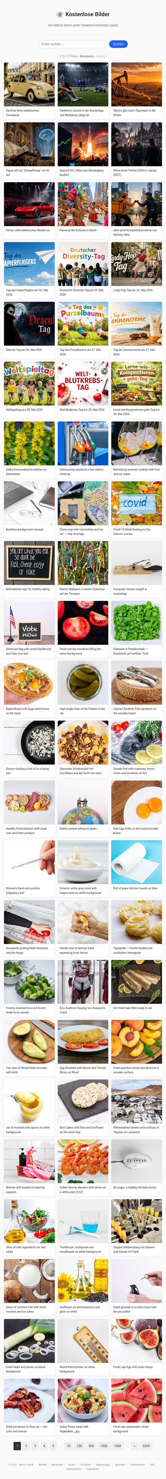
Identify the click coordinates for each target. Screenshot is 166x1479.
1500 (117, 1446)
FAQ (152, 1464)
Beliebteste (87, 56)
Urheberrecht (137, 1464)
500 (91, 1446)
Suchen (118, 44)
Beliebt (43, 1464)
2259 (146, 1446)
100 (79, 1446)
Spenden (120, 1464)
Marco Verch (26, 1464)
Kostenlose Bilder (82, 14)
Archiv (71, 1464)
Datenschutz (74, 1468)
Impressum (92, 1468)
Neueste (101, 56)
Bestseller (57, 1464)
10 (68, 1446)
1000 (103, 1446)
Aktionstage (103, 1464)
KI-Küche (86, 1464)
